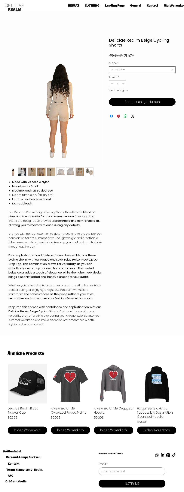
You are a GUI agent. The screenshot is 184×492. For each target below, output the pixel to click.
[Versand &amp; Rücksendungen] (24, 457)
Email (103, 464)
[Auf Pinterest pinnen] (118, 116)
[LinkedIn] (162, 455)
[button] (92, 5)
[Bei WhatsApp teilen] (125, 116)
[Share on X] (132, 116)
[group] (92, 399)
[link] (176, 5)
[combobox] (142, 69)
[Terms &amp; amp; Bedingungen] (24, 470)
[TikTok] (174, 455)
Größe (113, 63)
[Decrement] (111, 83)
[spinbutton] (117, 83)
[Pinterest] (168, 455)
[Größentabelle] (12, 451)
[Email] (131, 471)
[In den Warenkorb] (27, 430)
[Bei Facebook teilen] (111, 116)
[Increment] (123, 83)
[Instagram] (157, 455)
